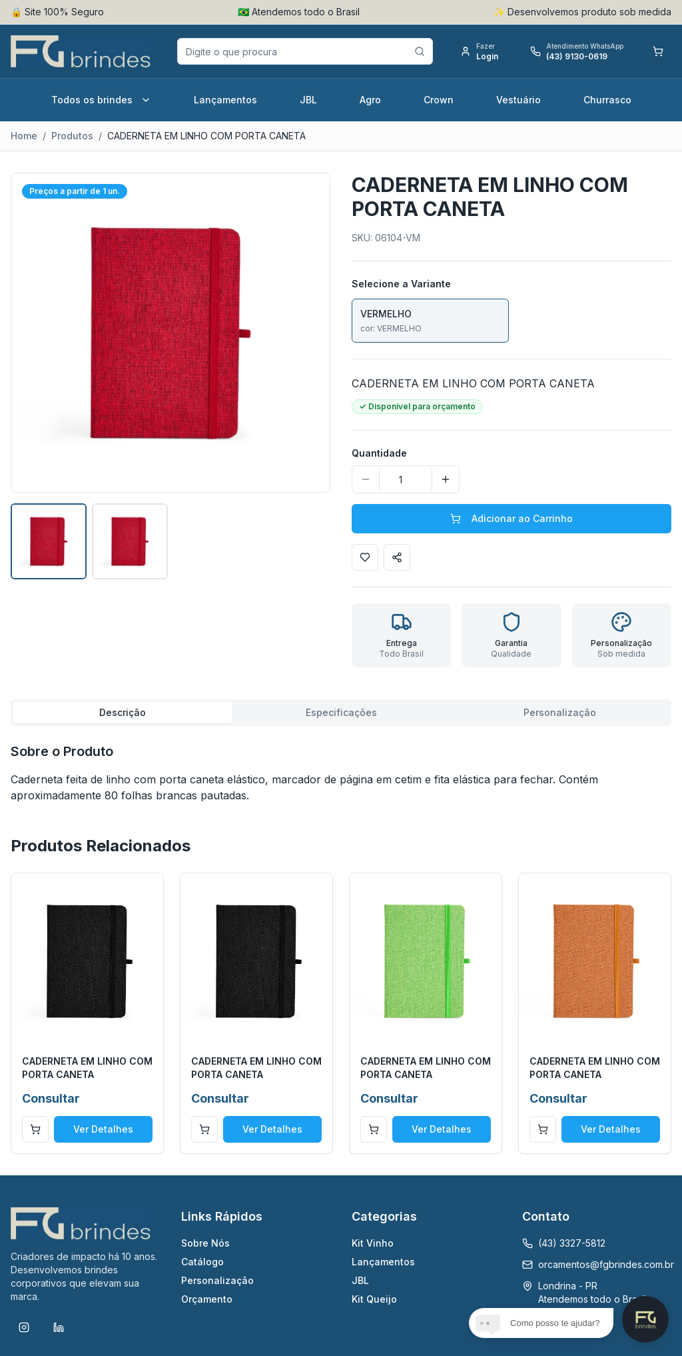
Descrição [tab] (122, 712)
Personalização (217, 1280)
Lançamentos (225, 99)
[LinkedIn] (58, 1327)
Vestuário (518, 99)
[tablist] (341, 712)
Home (24, 135)
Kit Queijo (374, 1299)
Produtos (72, 135)
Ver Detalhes (103, 1129)
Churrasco (607, 99)
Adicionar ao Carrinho (511, 518)
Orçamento (206, 1299)
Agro (370, 99)
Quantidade (379, 453)
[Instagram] (24, 1327)
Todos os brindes (101, 99)
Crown (439, 99)
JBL (308, 99)
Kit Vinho (373, 1243)
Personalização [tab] (559, 712)
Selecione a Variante (401, 283)
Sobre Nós (205, 1243)
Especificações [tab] (341, 712)
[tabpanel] (341, 772)
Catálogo (202, 1261)
